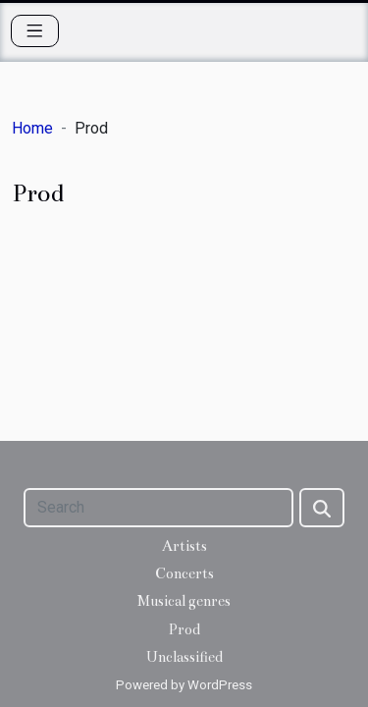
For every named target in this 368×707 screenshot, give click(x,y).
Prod (184, 629)
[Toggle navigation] (35, 31)
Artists (184, 546)
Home (32, 128)
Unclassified (184, 657)
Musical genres (184, 601)
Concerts (184, 573)
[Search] (158, 507)
